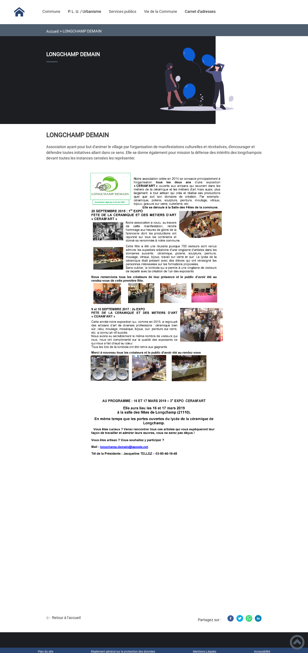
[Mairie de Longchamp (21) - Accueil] (19, 12)
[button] (297, 642)
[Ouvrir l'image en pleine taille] (197, 80)
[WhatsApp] (249, 618)
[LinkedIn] (258, 618)
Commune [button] (51, 11)
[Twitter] (239, 618)
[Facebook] (230, 618)
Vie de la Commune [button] (160, 11)
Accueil (52, 31)
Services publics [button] (122, 11)
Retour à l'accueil (66, 617)
